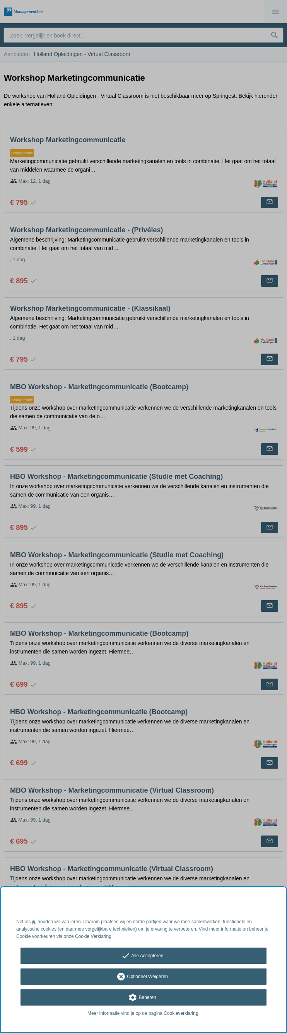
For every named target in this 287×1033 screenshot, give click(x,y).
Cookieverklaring (181, 1013)
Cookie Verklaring (93, 936)
